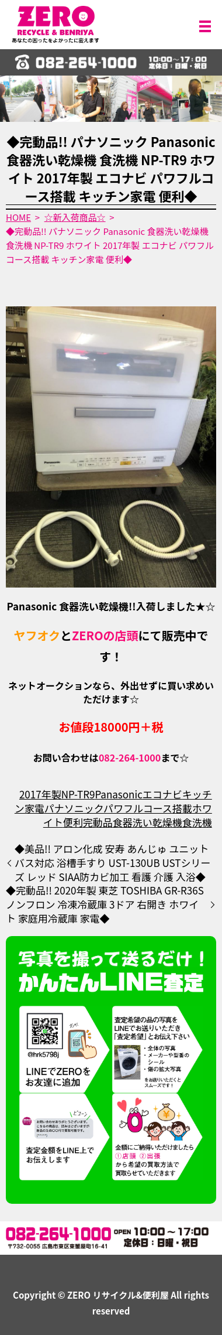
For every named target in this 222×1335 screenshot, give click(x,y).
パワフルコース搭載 (147, 808)
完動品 (98, 822)
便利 (73, 822)
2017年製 (40, 794)
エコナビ (162, 794)
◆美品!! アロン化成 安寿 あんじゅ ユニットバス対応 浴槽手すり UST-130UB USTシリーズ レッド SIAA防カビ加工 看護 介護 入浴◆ (112, 862)
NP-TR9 (78, 794)
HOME (18, 217)
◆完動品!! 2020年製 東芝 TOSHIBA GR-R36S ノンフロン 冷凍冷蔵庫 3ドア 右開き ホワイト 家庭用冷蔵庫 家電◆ (105, 904)
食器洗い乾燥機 (147, 822)
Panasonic (118, 794)
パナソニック (73, 808)
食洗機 (197, 822)
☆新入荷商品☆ (75, 217)
